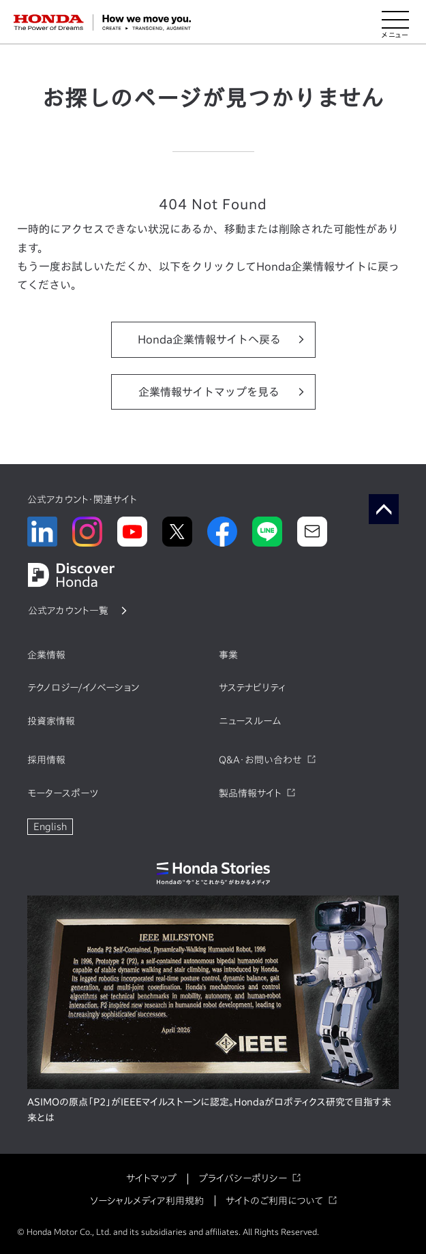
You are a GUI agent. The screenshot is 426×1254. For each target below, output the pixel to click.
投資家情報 (51, 721)
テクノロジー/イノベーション (83, 687)
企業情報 (46, 655)
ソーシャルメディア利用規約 (147, 1201)
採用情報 (46, 760)
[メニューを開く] (395, 22)
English (50, 826)
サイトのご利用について (274, 1201)
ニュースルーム (250, 721)
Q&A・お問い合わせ (260, 760)
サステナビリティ (252, 687)
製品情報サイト (250, 793)
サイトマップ (151, 1178)
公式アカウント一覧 (68, 610)
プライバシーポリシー (242, 1178)
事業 (228, 655)
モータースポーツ (62, 793)
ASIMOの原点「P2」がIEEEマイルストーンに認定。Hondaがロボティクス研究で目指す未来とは (209, 1110)
